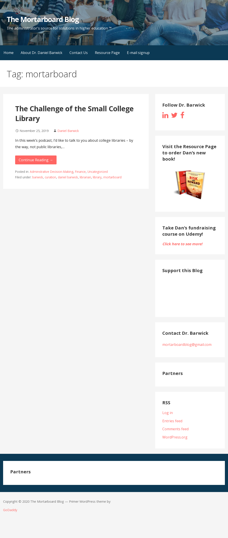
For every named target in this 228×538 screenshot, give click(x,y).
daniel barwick (68, 177)
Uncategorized (98, 171)
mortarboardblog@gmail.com (187, 344)
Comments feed (175, 428)
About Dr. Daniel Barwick (41, 52)
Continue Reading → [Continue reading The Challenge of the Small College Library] (36, 159)
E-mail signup (138, 52)
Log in (167, 412)
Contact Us (78, 52)
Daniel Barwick (68, 131)
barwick (37, 177)
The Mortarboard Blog (43, 19)
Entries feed (172, 420)
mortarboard (112, 177)
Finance (80, 171)
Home (9, 52)
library (97, 177)
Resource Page (107, 52)
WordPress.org (174, 437)
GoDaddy (10, 510)
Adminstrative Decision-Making (51, 171)
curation (50, 177)
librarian (85, 177)
